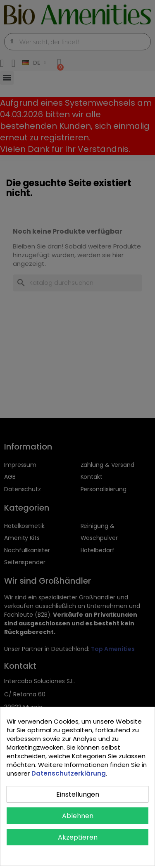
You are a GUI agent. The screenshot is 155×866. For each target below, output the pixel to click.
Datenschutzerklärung (68, 773)
